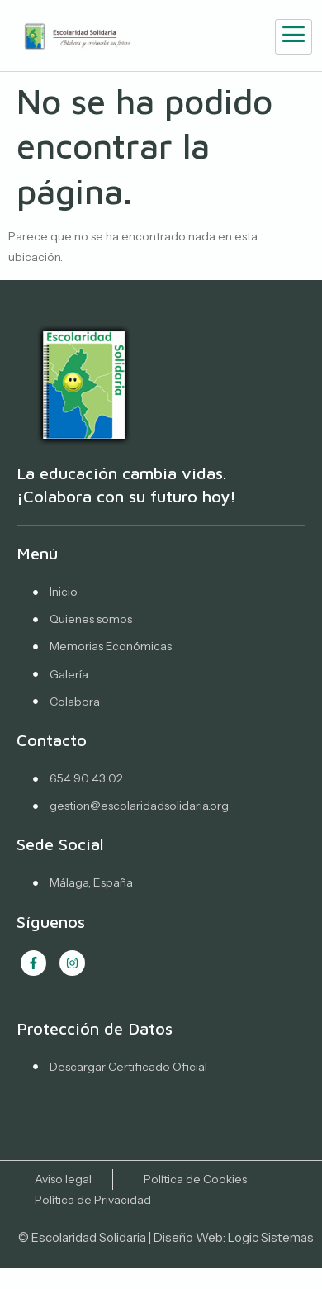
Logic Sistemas (271, 1237)
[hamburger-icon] (293, 37)
